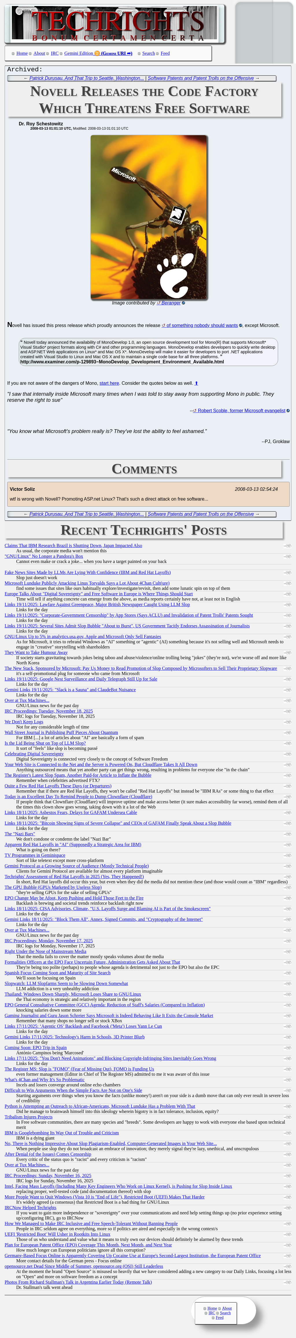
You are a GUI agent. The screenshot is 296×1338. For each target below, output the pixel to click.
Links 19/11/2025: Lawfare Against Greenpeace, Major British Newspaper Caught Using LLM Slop (97, 605)
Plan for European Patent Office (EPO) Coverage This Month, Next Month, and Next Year (88, 1246)
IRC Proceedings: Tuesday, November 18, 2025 (49, 712)
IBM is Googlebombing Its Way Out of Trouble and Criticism (62, 1134)
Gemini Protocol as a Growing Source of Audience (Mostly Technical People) (77, 867)
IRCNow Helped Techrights (30, 1209)
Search (149, 53)
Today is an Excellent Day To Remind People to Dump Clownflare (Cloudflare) (78, 798)
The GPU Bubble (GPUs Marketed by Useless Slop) (53, 888)
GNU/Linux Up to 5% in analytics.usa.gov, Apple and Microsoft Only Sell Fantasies (83, 637)
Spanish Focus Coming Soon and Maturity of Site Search (57, 974)
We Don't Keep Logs (24, 723)
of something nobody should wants (202, 326)
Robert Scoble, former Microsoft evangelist (241, 412)
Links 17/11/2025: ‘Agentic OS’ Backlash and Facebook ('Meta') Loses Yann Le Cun (83, 1027)
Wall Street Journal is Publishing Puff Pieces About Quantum (61, 733)
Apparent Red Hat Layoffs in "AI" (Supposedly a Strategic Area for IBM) (73, 845)
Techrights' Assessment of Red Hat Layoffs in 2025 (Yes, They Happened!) (74, 878)
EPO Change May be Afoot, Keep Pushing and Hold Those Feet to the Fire (74, 899)
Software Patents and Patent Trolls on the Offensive (201, 79)
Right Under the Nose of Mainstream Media (45, 952)
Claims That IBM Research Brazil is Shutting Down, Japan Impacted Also (73, 547)
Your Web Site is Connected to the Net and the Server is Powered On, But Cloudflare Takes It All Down (101, 765)
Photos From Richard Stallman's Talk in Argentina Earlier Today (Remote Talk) (78, 1283)
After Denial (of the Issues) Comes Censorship (48, 1155)
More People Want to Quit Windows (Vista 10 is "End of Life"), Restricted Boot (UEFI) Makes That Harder (105, 1198)
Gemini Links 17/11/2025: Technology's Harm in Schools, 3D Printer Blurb (75, 1038)
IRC (55, 53)
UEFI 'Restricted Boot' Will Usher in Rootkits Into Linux (57, 1235)
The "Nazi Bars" (20, 835)
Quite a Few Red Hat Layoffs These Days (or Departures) (58, 787)
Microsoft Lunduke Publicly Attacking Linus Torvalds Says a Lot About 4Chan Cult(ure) (87, 584)
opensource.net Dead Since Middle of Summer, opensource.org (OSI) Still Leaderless (84, 1267)
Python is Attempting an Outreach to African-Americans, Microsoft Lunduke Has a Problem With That (100, 1107)
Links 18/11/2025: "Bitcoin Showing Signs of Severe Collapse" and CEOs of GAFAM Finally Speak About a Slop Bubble (118, 824)
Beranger (171, 304)
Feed (165, 53)
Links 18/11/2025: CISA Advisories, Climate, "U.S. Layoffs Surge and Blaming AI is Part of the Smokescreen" (108, 910)
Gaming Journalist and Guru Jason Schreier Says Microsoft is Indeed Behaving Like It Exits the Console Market (109, 1016)
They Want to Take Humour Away (36, 653)
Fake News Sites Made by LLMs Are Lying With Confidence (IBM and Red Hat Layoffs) (88, 573)
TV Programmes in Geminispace (35, 856)
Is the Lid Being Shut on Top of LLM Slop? (45, 744)
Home (22, 53)
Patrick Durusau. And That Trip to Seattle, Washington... (86, 79)
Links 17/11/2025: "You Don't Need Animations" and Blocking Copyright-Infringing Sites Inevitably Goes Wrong (110, 1059)
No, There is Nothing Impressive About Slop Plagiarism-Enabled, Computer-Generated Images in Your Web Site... (111, 1144)
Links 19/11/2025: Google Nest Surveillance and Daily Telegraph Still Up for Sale (81, 680)
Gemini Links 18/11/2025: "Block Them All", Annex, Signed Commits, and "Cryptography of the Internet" (104, 920)
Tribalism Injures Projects (29, 1118)
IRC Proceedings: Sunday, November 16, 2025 (48, 1177)
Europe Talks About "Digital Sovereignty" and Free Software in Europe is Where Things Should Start (99, 595)
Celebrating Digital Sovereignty (34, 755)
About (39, 53)
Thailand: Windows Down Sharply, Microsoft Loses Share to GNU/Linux (73, 995)
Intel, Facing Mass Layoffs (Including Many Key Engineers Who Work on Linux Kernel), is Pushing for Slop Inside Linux (118, 1187)
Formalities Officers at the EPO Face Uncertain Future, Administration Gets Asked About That (92, 963)
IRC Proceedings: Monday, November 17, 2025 (49, 942)
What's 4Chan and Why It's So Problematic (45, 1081)
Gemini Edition (78, 53)
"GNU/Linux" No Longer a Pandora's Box (44, 557)
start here (109, 384)
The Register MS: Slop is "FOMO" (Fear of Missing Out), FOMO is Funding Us (79, 1070)
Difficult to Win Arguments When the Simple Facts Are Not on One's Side (73, 1091)
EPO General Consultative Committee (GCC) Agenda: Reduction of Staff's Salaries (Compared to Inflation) (105, 1006)
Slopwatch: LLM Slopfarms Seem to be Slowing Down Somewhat (66, 984)
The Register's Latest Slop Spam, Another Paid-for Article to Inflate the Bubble (78, 776)
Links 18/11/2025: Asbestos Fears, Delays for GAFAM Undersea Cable (71, 813)
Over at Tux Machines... (27, 701)
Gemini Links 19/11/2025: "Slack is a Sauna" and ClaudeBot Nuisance (70, 691)
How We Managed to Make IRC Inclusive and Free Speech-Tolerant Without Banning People (91, 1224)
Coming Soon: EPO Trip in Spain (36, 1049)
